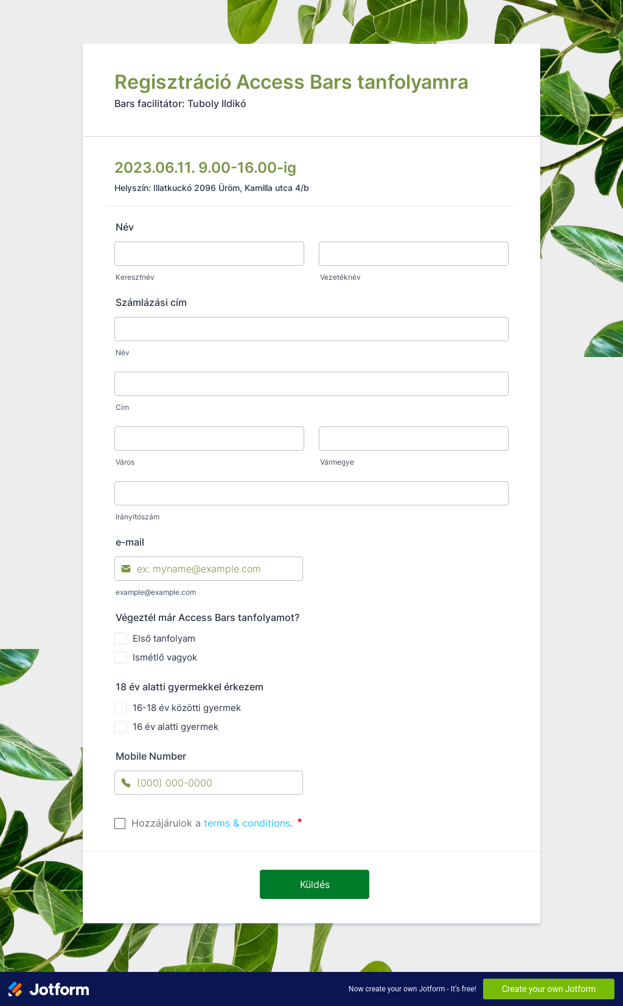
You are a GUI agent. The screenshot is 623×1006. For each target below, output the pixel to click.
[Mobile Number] (208, 783)
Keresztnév (135, 277)
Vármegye (337, 462)
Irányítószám (137, 516)
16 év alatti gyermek (175, 726)
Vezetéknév (340, 277)
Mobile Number (151, 756)
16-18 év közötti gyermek (187, 707)
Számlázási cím (151, 302)
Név (125, 227)
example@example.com (156, 592)
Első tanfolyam (164, 638)
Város (125, 462)
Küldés (315, 884)
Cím (122, 407)
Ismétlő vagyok (165, 657)
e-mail (130, 542)
